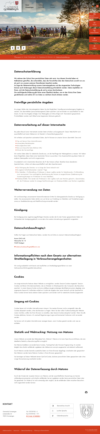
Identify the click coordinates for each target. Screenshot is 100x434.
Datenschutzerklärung (26, 430)
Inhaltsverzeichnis (7, 430)
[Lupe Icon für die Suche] (89, 6)
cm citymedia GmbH (92, 430)
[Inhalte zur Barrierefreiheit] (97, 6)
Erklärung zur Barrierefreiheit (41, 430)
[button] (29, 6)
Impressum (16, 430)
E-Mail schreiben (34, 416)
